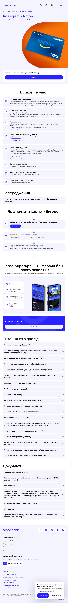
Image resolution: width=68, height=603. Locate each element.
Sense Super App (12, 563)
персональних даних (50, 590)
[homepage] (11, 5)
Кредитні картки (13, 11)
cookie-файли (54, 585)
